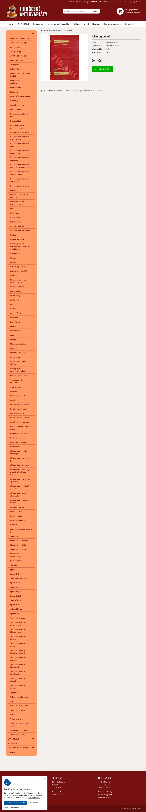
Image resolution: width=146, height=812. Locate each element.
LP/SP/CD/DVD (23, 24)
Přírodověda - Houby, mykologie (19, 452)
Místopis (13, 348)
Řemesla (13, 525)
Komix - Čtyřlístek (17, 313)
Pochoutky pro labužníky (20, 433)
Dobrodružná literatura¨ (20, 186)
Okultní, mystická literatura (17, 381)
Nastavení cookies (104, 797)
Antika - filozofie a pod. (19, 43)
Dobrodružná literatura (19, 132)
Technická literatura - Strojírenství (18, 672)
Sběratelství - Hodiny (18, 545)
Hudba (13, 235)
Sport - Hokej (15, 587)
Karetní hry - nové (17, 266)
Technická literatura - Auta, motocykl (18, 623)
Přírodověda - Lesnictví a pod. (20, 459)
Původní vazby (16, 516)
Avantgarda (15, 65)
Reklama (76, 24)
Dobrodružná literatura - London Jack (20, 152)
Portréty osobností (18, 438)
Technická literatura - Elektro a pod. (18, 630)
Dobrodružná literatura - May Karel (20, 159)
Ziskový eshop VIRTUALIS (130, 808)
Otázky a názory (16, 387)
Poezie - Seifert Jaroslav (19, 422)
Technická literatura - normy (18, 644)
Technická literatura (18, 618)
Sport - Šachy (15, 600)
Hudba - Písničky (17, 239)
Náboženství (15, 357)
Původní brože (16, 511)
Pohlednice (38, 24)
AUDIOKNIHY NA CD (18, 56)
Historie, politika (17, 226)
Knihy (10, 24)
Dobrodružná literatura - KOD (20, 145)
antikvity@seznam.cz (106, 785)
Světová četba (16, 609)
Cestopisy (14, 101)
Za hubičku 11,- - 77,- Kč (19, 730)
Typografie (14, 692)
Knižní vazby (15, 300)
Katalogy (13, 275)
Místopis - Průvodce (18, 353)
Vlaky (12, 714)
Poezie (13, 400)
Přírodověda (15, 447)
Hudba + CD (15, 253)
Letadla (13, 326)
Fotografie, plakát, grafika (58, 24)
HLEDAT (95, 11)
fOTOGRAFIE (15, 217)
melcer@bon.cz (104, 782)
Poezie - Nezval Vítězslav (20, 418)
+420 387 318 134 (59, 788)
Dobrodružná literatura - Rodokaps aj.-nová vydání (20, 166)
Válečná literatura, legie (19, 697)
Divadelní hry (15, 121)
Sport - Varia (15, 605)
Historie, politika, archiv (20, 231)
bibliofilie (14, 92)
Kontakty (129, 24)
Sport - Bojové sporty (19, 578)
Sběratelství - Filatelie (19, 540)
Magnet (13, 339)
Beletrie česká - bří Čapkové (17, 81)
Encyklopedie (15, 190)
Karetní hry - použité (18, 271)
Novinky (96, 24)
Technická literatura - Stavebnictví (18, 665)
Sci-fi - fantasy (16, 561)
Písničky (13, 391)
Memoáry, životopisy (18, 344)
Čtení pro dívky (16, 109)
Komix (12, 309)
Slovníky (13, 565)
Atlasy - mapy (15, 51)
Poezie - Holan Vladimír (19, 404)
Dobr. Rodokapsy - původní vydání (17, 126)
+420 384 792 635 (13, 788)
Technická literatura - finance (18, 637)
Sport (12, 570)
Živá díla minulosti (17, 735)
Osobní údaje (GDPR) (105, 795)
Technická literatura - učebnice (18, 679)
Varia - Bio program (18, 710)
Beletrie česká (15, 69)
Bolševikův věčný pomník (20, 96)
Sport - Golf (15, 583)
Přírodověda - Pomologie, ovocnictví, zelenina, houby (20, 472)
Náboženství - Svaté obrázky (18, 362)
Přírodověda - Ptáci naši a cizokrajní (20, 487)
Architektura (15, 47)
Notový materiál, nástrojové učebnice (18, 369)
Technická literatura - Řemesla (18, 658)
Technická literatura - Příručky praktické (18, 651)
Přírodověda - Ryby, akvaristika (18, 494)
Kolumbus (14, 304)
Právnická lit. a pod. (18, 442)
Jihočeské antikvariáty (29, 808)
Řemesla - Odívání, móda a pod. (21, 530)
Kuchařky (14, 317)
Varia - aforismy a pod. (19, 706)
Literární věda (16, 331)
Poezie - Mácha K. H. (18, 413)
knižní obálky (15, 291)
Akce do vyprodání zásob (20, 38)
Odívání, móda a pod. (19, 375)
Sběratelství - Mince (18, 549)
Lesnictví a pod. (16, 322)
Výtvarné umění (16, 719)
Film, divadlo (15, 213)
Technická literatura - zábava (18, 686)
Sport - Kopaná (16, 591)
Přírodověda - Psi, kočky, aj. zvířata (20, 480)
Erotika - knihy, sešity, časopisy (19, 195)
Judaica (13, 262)
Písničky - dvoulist (17, 396)
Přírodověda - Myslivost (20, 465)
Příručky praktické (17, 507)
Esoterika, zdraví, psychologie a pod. (17, 203)
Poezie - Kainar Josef (18, 409)
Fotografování (16, 222)
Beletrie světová (16, 87)
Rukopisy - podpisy (18, 520)
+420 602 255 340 (105, 788)
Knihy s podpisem (17, 287)
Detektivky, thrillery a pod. (19, 115)
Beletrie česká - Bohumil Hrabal (20, 74)
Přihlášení (120, 2)
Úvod (86, 24)
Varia (12, 701)
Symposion (14, 613)
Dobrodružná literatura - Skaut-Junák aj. (20, 173)
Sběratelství (15, 536)
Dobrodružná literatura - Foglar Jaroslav (20, 138)
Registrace (133, 2)
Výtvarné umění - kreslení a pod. (20, 724)
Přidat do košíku (102, 69)
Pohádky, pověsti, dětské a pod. (20, 427)
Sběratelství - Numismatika (15, 555)
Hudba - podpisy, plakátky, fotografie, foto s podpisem (20, 246)
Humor (13, 258)
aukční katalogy (16, 60)
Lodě (12, 335)
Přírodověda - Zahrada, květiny (19, 501)
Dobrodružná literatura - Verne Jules (20, 180)
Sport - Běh (14, 574)
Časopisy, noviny (17, 105)
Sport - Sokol (15, 596)
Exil (11, 209)
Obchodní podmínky (112, 24)
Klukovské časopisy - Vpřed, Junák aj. (18, 281)
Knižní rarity (15, 295)
